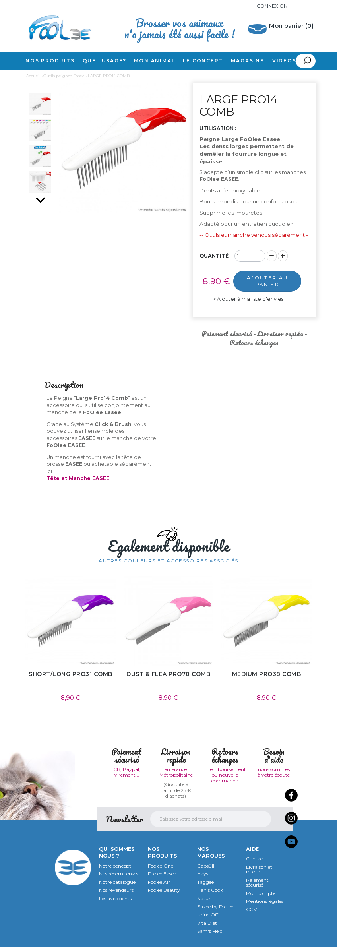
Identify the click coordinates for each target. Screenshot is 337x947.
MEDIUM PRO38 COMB (266, 674)
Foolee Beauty (164, 890)
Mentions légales (264, 901)
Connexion (272, 6)
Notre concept (115, 866)
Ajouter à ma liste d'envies (249, 299)
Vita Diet (207, 923)
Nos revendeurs (116, 890)
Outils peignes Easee (64, 75)
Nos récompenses (118, 874)
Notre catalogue (117, 882)
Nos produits (50, 61)
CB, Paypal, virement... (126, 772)
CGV (251, 909)
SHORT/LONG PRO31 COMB (70, 674)
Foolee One (160, 866)
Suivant (40, 200)
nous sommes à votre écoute (274, 772)
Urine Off (207, 915)
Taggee (205, 882)
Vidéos (284, 61)
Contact (255, 859)
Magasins (247, 61)
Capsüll (205, 866)
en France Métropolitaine (176, 772)
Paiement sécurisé (257, 882)
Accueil (33, 75)
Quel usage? (104, 61)
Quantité (214, 256)
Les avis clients (115, 898)
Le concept (203, 61)
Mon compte (260, 893)
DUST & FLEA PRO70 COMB (168, 674)
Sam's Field (210, 931)
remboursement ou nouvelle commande (227, 775)
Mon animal (154, 61)
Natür (204, 898)
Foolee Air (159, 882)
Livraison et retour (259, 869)
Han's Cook (210, 890)
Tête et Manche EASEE (77, 478)
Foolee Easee (162, 874)
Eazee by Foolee (215, 907)
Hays (202, 874)
